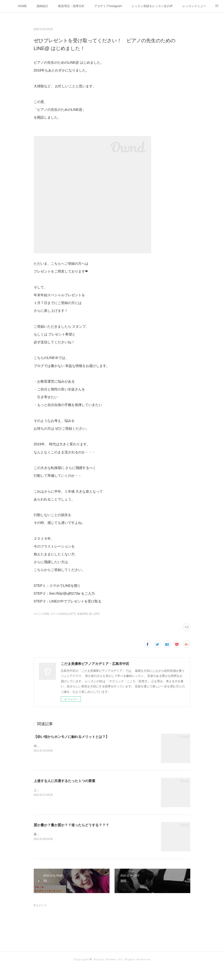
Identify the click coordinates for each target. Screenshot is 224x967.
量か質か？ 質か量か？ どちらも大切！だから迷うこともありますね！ (79, 834)
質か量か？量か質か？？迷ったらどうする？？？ (71, 825)
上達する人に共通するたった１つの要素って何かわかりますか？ (76, 790)
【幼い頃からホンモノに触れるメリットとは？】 (71, 737)
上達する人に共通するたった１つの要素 (64, 781)
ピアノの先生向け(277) (63, 613)
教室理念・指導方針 (71, 6)
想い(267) (94, 613)
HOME (22, 6)
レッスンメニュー (194, 6)
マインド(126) (41, 613)
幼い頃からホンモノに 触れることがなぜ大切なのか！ (69, 746)
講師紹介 (42, 6)
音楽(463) (82, 613)
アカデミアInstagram (108, 6)
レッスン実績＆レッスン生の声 (152, 6)
